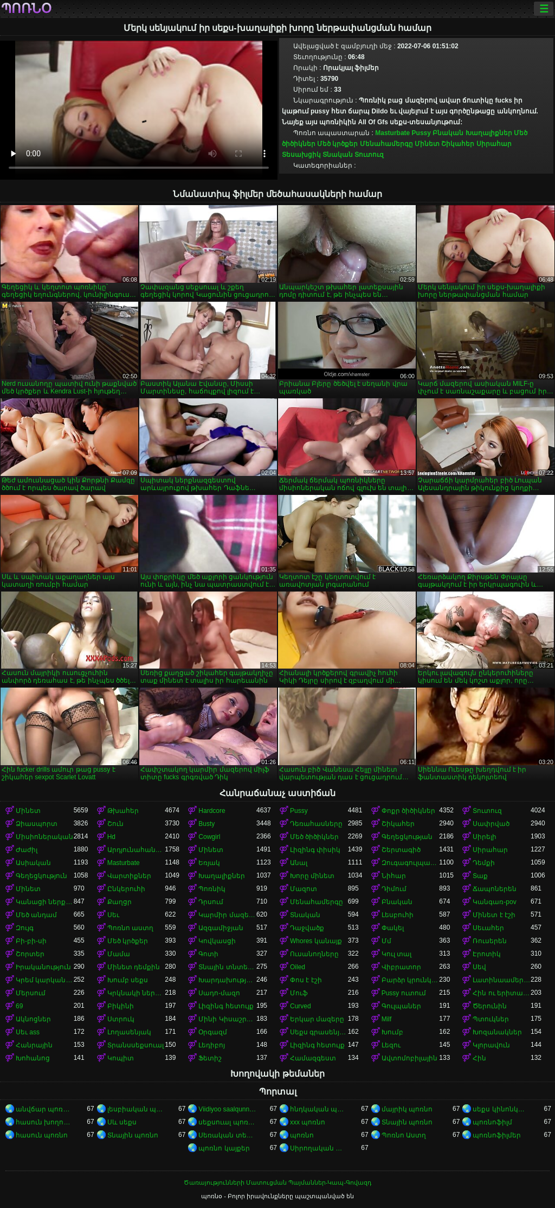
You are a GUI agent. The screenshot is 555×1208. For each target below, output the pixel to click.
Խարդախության (227, 980)
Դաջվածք (307, 928)
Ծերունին (490, 1006)
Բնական (448, 133)
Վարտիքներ (129, 876)
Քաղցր (119, 902)
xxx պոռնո (307, 1122)
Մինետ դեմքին (133, 967)
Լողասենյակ (129, 1032)
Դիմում (394, 889)
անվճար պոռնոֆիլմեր (45, 1109)
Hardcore (211, 811)
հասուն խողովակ (45, 1122)
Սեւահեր (488, 928)
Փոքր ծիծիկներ (408, 811)
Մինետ (427, 144)
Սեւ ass (28, 1032)
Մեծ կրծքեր (337, 144)
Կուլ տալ (396, 954)
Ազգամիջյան (220, 928)
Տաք (480, 876)
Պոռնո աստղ (130, 928)
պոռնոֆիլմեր (497, 1135)
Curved (300, 1006)
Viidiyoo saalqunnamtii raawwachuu (227, 1109)
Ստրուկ (120, 1019)
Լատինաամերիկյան (502, 980)
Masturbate (392, 133)
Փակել (393, 928)
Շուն (115, 824)
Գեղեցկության (407, 837)
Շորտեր (30, 954)
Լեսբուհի (398, 915)
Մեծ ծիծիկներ (314, 837)
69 (19, 1006)
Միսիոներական (44, 837)
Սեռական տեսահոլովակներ (227, 1135)
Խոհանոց (33, 1058)
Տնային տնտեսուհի (227, 967)
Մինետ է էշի (494, 915)
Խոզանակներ (497, 1032)
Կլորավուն (491, 1045)
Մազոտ (303, 889)
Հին (479, 1058)
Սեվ (479, 967)
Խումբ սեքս (127, 980)
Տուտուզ (369, 154)
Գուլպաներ (401, 1006)
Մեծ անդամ (36, 915)
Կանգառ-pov (494, 902)
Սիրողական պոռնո (319, 1148)
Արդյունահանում (136, 850)
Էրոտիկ (487, 954)
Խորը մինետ (312, 876)
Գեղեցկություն (41, 876)
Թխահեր (123, 811)
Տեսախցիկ (301, 154)
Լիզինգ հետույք (225, 1006)
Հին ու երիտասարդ (502, 993)
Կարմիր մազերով (227, 915)
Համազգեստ (313, 1058)
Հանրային (34, 1045)
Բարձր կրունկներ (411, 980)
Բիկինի (120, 1006)
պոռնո (302, 1135)
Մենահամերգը (386, 144)
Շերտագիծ (401, 850)
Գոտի (208, 954)
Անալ (298, 863)
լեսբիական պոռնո (136, 1109)
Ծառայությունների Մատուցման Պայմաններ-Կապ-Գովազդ (277, 1182)
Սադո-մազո (219, 993)
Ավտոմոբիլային (409, 1058)
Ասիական (33, 863)
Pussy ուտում (404, 993)
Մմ (386, 941)
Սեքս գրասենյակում (319, 1032)
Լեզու (391, 1045)
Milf (387, 1019)
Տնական (337, 154)
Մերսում (31, 993)
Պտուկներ (491, 1019)
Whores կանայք (316, 941)
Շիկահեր (457, 144)
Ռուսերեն (490, 941)
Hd (111, 837)
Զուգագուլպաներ (411, 863)
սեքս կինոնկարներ (502, 1109)
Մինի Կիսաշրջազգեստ (227, 1019)
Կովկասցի (217, 941)
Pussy (421, 133)
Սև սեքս (122, 1122)
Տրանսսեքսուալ (135, 1045)
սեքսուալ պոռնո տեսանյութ (227, 1122)
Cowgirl (209, 837)
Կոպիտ (120, 1058)
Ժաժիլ (26, 850)
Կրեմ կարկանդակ (45, 980)
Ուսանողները (314, 954)
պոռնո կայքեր (223, 1148)
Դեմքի (484, 863)
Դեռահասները (316, 824)
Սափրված (491, 824)
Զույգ (25, 928)
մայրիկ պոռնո (407, 1109)
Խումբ (392, 1032)
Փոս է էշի (306, 980)
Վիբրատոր (401, 967)
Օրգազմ (212, 1032)
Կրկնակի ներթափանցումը (136, 993)
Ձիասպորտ (36, 824)
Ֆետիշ (210, 1058)
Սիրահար (494, 144)
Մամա (118, 954)
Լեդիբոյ (211, 1045)
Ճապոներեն (495, 889)
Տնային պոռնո (407, 1122)
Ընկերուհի (126, 889)
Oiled (297, 967)
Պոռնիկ (211, 889)
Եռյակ (209, 863)
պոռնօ (26, 9)
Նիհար (394, 876)
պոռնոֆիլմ (492, 1122)
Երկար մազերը (317, 1019)
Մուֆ (299, 993)
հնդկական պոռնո (319, 1109)
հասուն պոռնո (42, 1135)
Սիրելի (484, 837)
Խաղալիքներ (489, 133)
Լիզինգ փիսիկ (315, 850)
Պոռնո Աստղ (404, 1135)
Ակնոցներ (33, 1019)
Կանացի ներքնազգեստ (45, 902)
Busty (206, 824)
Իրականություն (43, 967)
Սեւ (113, 915)
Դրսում (210, 902)
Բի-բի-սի (31, 941)
